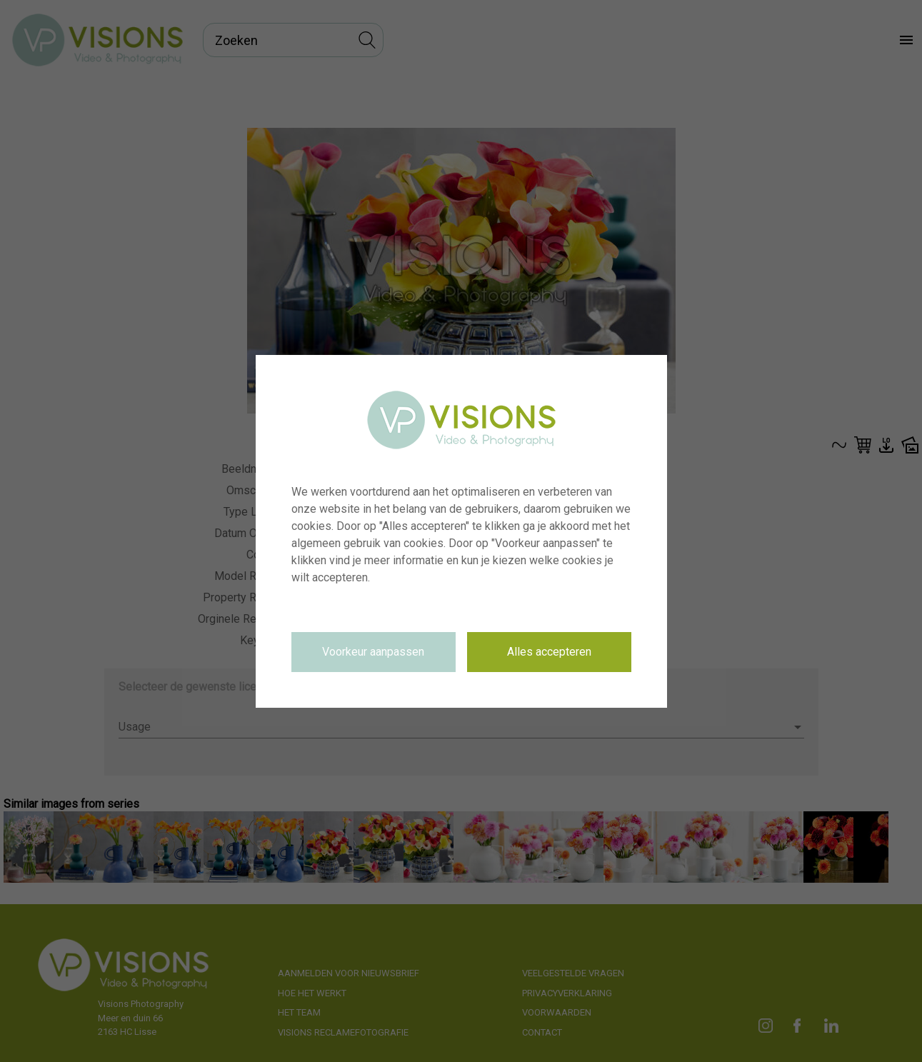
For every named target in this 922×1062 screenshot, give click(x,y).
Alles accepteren (549, 651)
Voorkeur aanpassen (373, 651)
